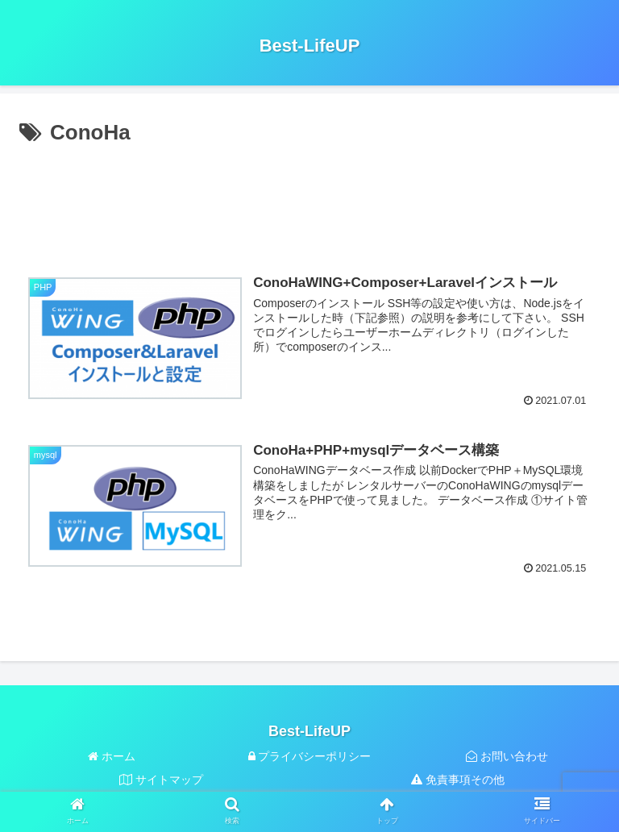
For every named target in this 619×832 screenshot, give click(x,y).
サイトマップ (161, 779)
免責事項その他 (458, 779)
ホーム (111, 756)
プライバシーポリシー (310, 756)
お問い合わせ (507, 756)
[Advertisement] (309, 200)
